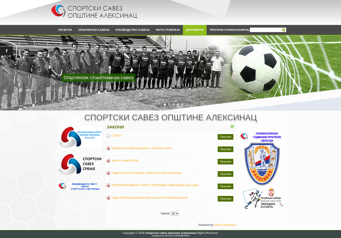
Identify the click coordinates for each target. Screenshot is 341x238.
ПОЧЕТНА (65, 29)
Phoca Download (225, 225)
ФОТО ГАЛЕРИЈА (168, 29)
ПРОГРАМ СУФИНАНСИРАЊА (230, 29)
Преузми (225, 136)
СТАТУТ (117, 135)
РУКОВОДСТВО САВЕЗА (132, 29)
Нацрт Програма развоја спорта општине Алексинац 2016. (150, 197)
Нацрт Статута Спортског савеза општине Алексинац (146, 172)
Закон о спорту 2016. (125, 160)
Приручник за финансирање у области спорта (142, 148)
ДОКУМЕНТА (195, 29)
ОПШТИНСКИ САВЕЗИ (93, 29)
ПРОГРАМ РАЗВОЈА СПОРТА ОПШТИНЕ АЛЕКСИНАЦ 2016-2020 (155, 185)
